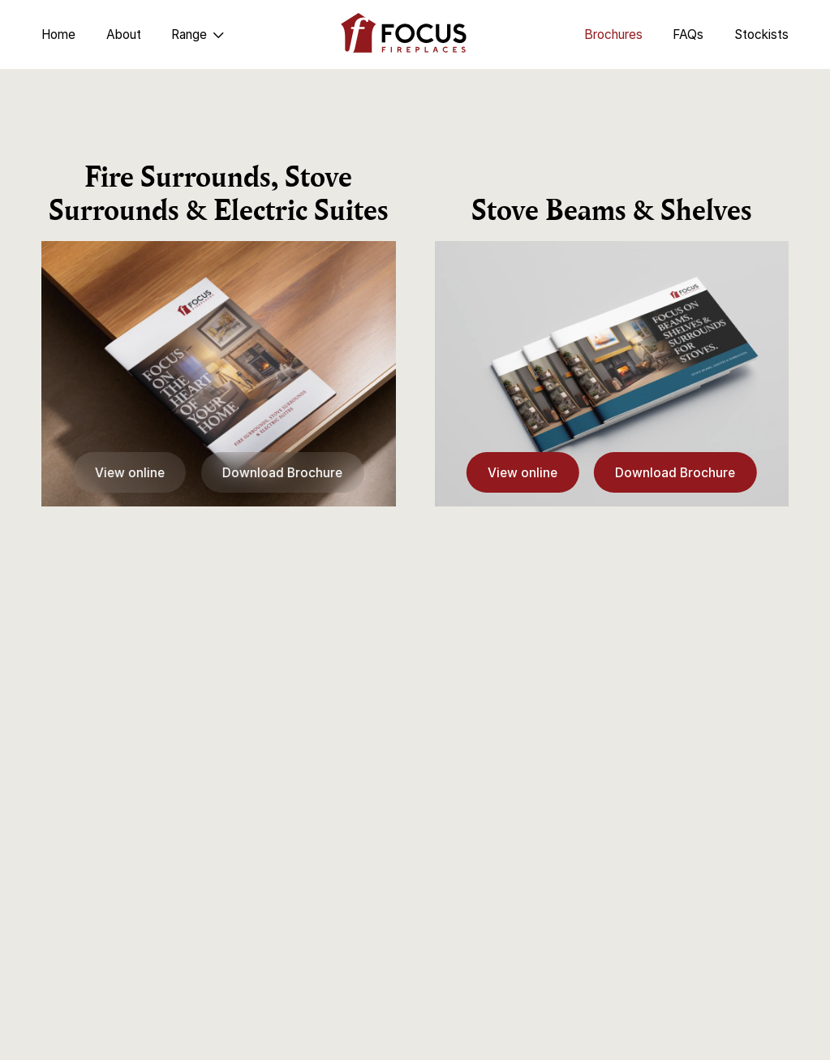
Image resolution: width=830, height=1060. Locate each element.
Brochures (613, 34)
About (123, 34)
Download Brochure (282, 472)
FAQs (688, 34)
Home (58, 34)
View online (130, 472)
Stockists (761, 34)
